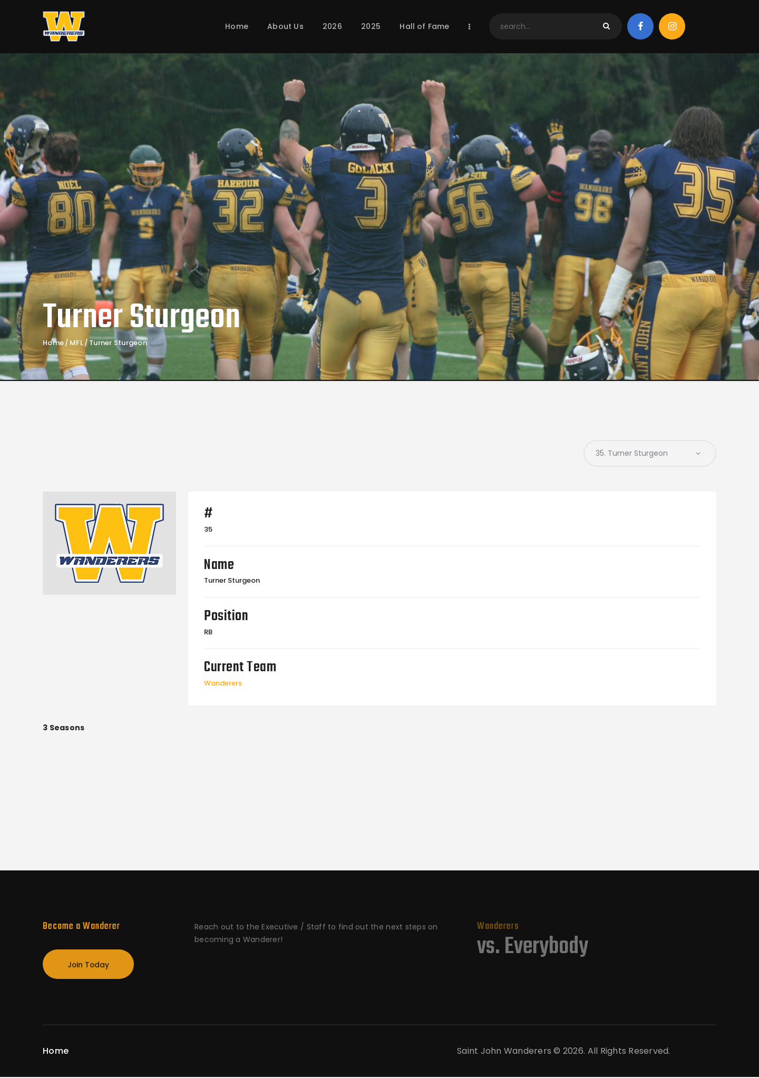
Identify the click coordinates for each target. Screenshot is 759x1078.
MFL (76, 343)
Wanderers (223, 683)
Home (53, 343)
